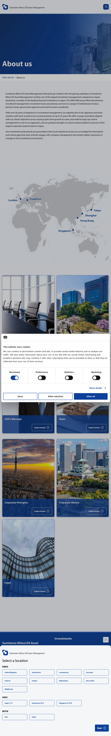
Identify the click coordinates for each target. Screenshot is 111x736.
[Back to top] (106, 640)
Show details (95, 388)
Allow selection (55, 396)
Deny (20, 396)
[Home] (8, 77)
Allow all (90, 396)
